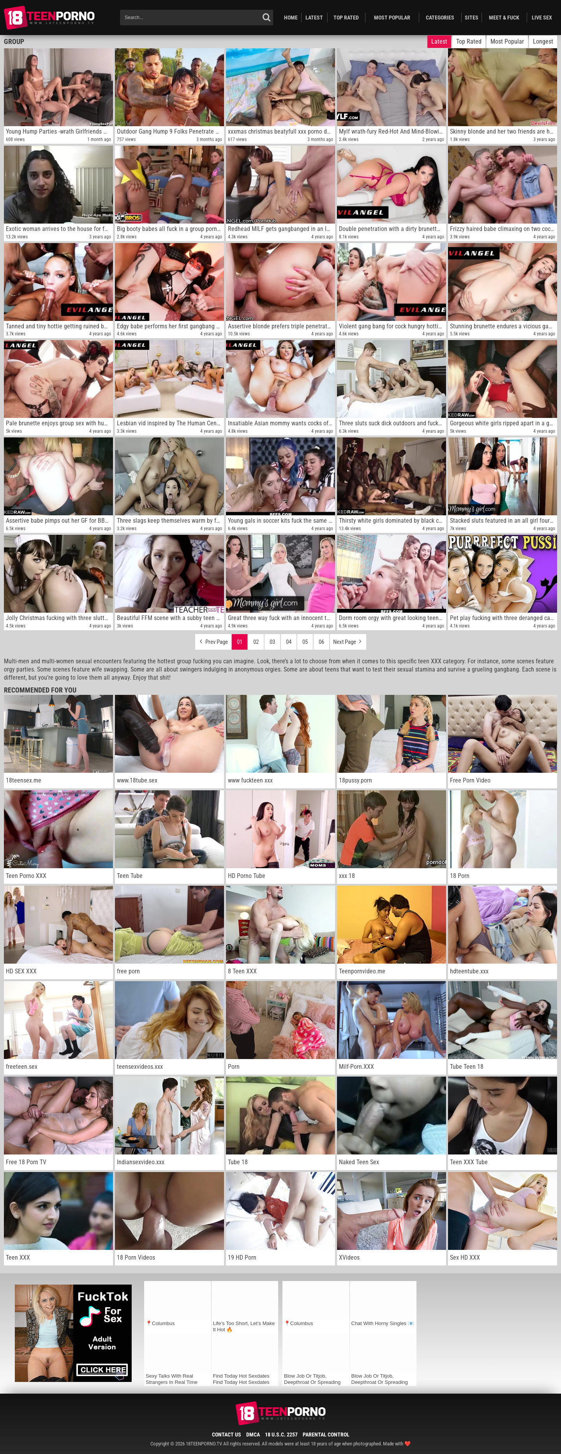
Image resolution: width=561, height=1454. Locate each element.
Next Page (348, 639)
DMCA (253, 1434)
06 (321, 641)
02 (256, 641)
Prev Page (213, 639)
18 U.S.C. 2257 (281, 1434)
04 (288, 641)
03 (272, 641)
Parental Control (326, 1434)
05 (305, 641)
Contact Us (226, 1434)
